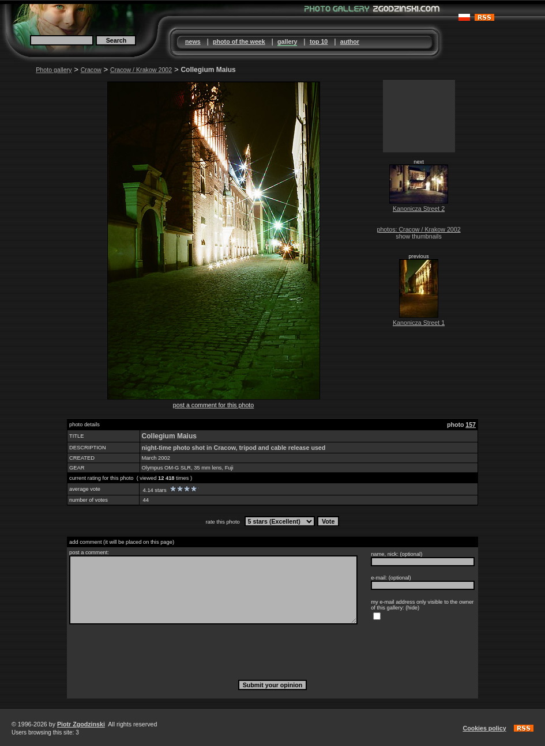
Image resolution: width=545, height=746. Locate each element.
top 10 (319, 41)
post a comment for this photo (213, 405)
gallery (287, 41)
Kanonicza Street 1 (419, 322)
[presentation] (272, 651)
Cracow (91, 69)
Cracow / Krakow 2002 (141, 69)
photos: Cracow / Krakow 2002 (418, 229)
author (349, 41)
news (193, 41)
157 (470, 424)
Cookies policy (484, 728)
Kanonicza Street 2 (419, 208)
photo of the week (239, 41)
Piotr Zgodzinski (81, 724)
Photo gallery (54, 69)
